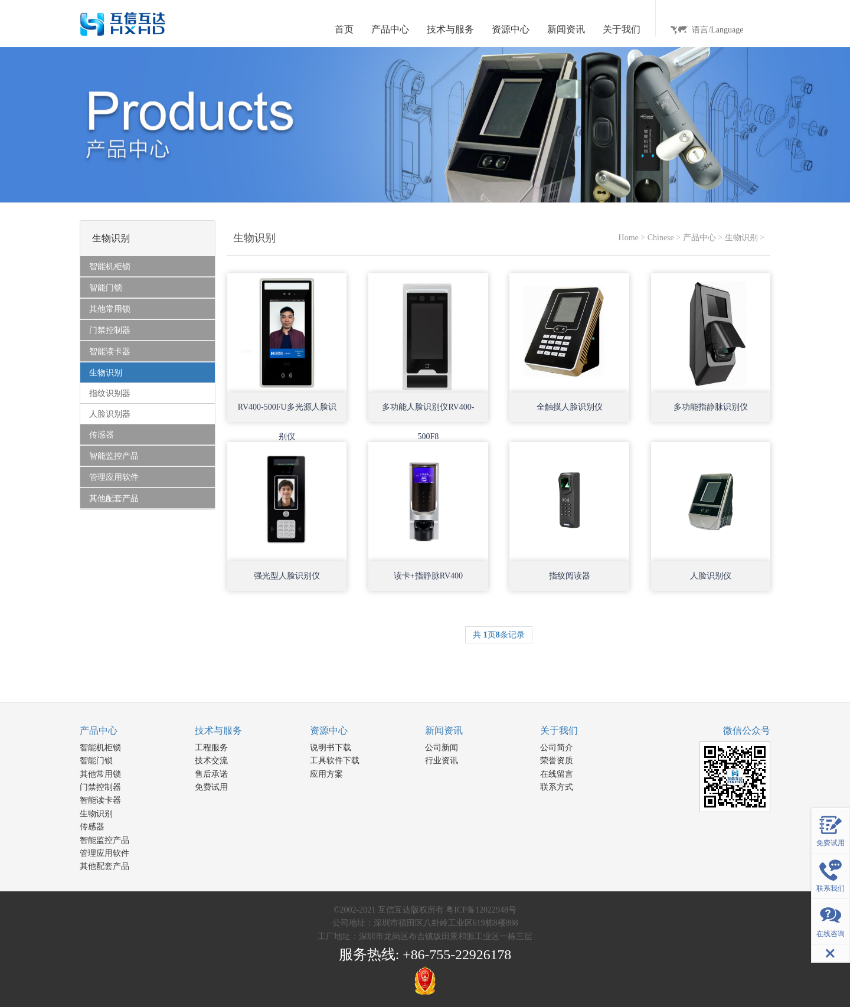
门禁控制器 (100, 787)
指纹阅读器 (569, 575)
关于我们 (559, 730)
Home (629, 237)
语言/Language (717, 29)
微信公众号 (746, 730)
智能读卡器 (100, 800)
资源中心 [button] (510, 29)
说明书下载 (330, 747)
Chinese (661, 237)
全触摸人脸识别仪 (570, 407)
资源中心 (329, 730)
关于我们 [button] (621, 29)
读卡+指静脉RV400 (428, 575)
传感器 (92, 826)
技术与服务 (218, 730)
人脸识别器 (109, 414)
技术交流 (211, 760)
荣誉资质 (556, 760)
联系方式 (556, 787)
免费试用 (211, 787)
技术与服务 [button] (450, 29)
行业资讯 (441, 760)
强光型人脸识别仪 (287, 575)
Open (328, 374)
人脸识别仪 (710, 575)
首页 (344, 29)
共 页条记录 (499, 634)
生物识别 (741, 237)
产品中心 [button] (390, 29)
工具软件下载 (334, 760)
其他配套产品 (104, 866)
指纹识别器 (109, 393)
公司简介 (556, 747)
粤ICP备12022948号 (481, 909)
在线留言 (556, 774)
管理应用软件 (104, 853)
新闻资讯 (444, 730)
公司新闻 (441, 747)
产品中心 (699, 237)
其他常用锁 (100, 774)
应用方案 (326, 774)
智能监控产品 (104, 840)
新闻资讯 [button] (566, 29)
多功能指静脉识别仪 (711, 407)
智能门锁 (96, 760)
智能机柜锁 (100, 747)
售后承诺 (211, 774)
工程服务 (211, 747)
